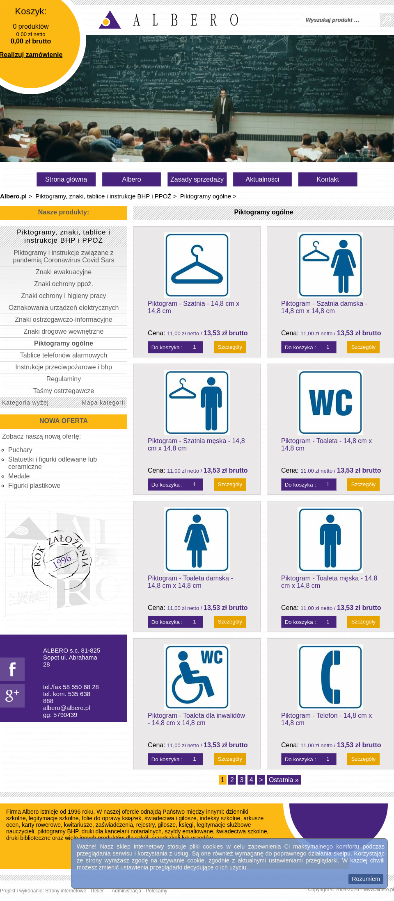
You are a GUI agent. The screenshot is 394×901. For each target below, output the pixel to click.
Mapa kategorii (103, 402)
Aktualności (262, 179)
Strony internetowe (65, 891)
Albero (131, 179)
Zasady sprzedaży (197, 179)
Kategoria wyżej (25, 402)
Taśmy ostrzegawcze (63, 390)
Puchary (20, 449)
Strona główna (66, 179)
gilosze (167, 824)
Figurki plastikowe (34, 485)
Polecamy (156, 891)
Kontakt (328, 179)
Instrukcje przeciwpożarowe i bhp (63, 367)
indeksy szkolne (220, 818)
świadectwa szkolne (241, 831)
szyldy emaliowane (189, 831)
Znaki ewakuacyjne (64, 271)
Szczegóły (230, 347)
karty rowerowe (41, 824)
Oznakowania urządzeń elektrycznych (64, 307)
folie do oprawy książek (111, 818)
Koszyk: (30, 11)
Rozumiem (366, 879)
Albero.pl (13, 196)
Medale (19, 476)
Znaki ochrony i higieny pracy (63, 295)
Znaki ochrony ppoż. (63, 283)
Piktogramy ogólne (205, 196)
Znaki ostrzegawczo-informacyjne (63, 319)
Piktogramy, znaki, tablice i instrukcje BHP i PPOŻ (103, 196)
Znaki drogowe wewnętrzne (64, 331)
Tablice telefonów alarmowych (64, 355)
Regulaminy (63, 378)
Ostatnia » (284, 779)
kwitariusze (78, 824)
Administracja (126, 891)
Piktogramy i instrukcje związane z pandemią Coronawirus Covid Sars (63, 256)
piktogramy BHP (57, 831)
